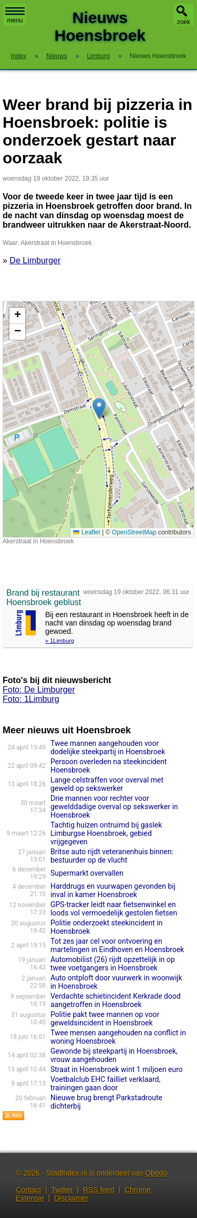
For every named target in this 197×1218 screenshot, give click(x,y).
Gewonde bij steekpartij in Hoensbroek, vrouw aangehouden (114, 1055)
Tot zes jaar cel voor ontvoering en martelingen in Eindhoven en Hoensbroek (117, 945)
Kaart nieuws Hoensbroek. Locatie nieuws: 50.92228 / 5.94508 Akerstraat (97, 419)
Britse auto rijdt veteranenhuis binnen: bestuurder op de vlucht (111, 855)
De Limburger (34, 260)
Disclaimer (71, 1198)
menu (15, 15)
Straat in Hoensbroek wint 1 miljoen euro (116, 1069)
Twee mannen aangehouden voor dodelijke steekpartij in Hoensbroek (107, 747)
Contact (28, 1190)
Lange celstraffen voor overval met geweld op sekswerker (106, 784)
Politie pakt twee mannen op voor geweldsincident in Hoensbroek (104, 1018)
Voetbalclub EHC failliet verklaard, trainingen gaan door (105, 1083)
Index (18, 56)
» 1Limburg (59, 641)
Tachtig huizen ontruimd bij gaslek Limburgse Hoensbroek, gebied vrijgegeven (106, 833)
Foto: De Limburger (39, 689)
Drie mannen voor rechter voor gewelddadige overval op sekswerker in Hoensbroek (114, 806)
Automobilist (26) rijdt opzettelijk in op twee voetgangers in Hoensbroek (112, 963)
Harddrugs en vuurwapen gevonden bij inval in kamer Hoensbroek (112, 890)
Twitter (61, 1190)
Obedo (156, 1173)
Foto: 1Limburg (31, 699)
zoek (183, 22)
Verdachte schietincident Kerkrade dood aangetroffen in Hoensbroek (115, 1000)
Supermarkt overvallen (86, 873)
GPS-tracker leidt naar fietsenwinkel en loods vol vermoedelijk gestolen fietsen (113, 908)
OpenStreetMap (134, 532)
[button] (99, 408)
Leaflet (86, 532)
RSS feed (99, 1190)
